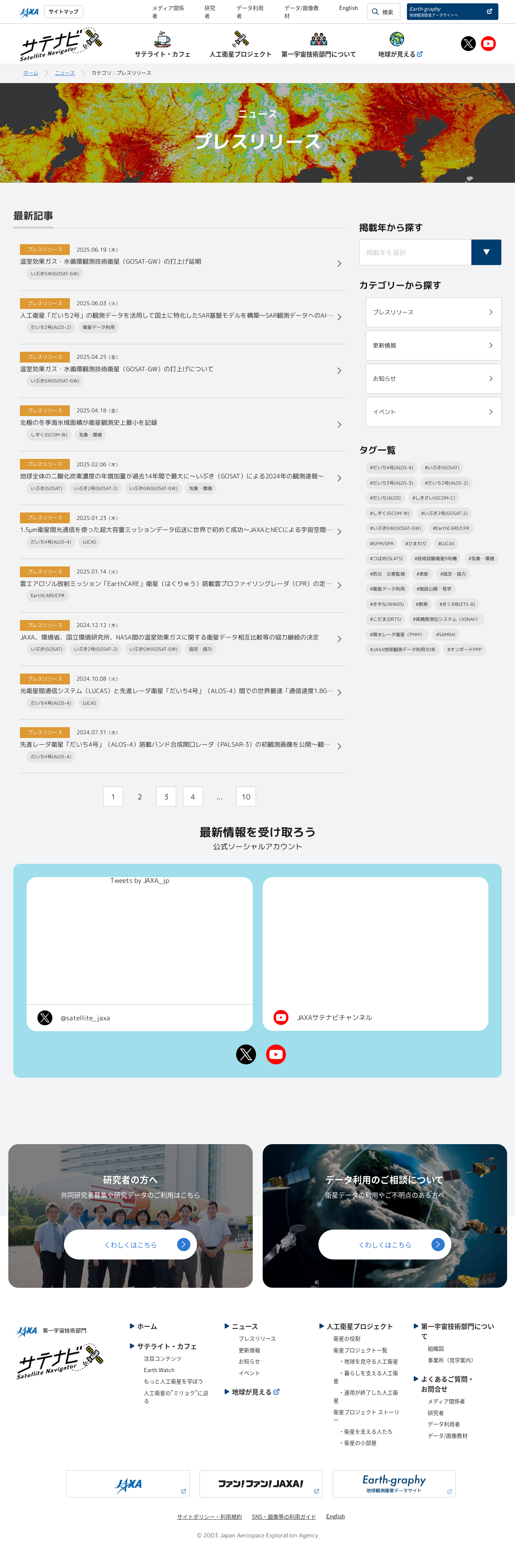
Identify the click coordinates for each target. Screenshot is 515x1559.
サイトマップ (64, 11)
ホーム (30, 72)
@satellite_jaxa (85, 1017)
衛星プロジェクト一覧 (360, 1350)
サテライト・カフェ (167, 1346)
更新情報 (249, 1350)
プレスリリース (257, 1338)
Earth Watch (159, 1370)
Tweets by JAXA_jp (139, 880)
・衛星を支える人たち (363, 1431)
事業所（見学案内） (452, 1360)
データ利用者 (444, 1424)
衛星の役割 (346, 1338)
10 (246, 797)
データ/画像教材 (448, 1435)
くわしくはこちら (130, 1244)
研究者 (436, 1413)
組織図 (436, 1348)
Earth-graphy (433, 11)
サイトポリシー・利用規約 (209, 1516)
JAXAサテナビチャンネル (334, 1017)
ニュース (65, 72)
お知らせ (249, 1361)
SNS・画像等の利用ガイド (284, 1516)
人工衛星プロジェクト (360, 1326)
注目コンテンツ (163, 1358)
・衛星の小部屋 (355, 1442)
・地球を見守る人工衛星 (365, 1361)
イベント (249, 1373)
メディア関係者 (446, 1401)
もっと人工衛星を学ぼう (173, 1381)
